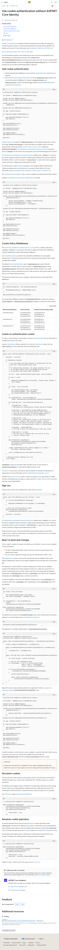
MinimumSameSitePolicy (16, 264)
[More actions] (55, 6)
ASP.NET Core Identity (8, 43)
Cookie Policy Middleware (9, 28)
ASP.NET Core (14, 6)
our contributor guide (44, 874)
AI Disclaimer (6, 942)
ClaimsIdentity (11, 344)
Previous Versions (16, 942)
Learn (3, 6)
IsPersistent (7, 794)
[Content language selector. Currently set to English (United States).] (10, 938)
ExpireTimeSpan (26, 830)
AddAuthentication (41, 73)
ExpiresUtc (30, 823)
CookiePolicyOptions (10, 256)
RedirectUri (5, 471)
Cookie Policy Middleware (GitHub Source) (16, 247)
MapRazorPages (46, 82)
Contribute (31, 942)
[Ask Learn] (52, 6)
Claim (27, 344)
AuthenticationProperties (24, 794)
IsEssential (21, 166)
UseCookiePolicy (35, 247)
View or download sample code (11, 52)
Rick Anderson (8, 40)
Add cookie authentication (10, 26)
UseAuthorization (26, 78)
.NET (8, 6)
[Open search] (52, 2)
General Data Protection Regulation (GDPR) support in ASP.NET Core (31, 170)
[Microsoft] (29, 2)
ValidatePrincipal (9, 558)
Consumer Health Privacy (9, 945)
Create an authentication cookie (11, 31)
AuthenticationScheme (8, 142)
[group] (29, 115)
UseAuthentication (13, 78)
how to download (27, 52)
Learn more (37, 862)
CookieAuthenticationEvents (31, 617)
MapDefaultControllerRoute (13, 85)
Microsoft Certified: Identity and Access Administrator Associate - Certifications (22, 921)
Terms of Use (22, 945)
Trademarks (31, 945)
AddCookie (52, 73)
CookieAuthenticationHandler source (37, 473)
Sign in (56, 2)
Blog (24, 942)
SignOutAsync (38, 490)
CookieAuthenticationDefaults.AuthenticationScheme (33, 149)
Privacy (37, 942)
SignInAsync (38, 344)
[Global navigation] (1, 2)
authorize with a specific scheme (32, 147)
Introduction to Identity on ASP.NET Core (41, 48)
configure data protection (43, 479)
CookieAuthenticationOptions (12, 174)
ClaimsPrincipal (38, 338)
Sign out (5, 33)
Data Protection (15, 476)
